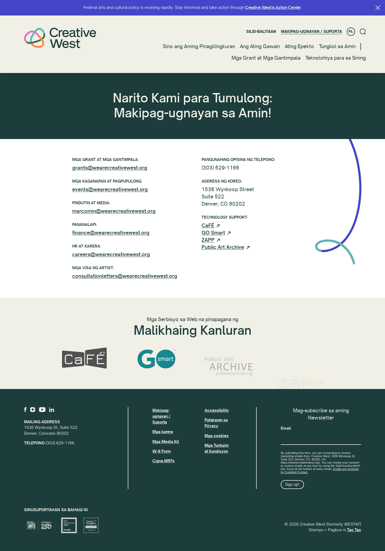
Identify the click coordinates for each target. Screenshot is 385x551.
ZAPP (208, 243)
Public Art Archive (223, 250)
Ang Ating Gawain (260, 46)
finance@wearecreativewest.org (110, 233)
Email (286, 428)
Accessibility (217, 410)
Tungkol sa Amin (337, 46)
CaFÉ (208, 229)
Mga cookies (217, 435)
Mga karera (162, 431)
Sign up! (292, 484)
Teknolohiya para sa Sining (335, 58)
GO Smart (213, 236)
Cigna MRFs (163, 460)
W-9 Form (161, 451)
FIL (351, 31)
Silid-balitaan (261, 31)
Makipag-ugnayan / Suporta (311, 31)
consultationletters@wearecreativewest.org (124, 276)
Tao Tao (354, 529)
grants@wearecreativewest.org (109, 168)
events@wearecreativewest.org (110, 189)
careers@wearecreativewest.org (111, 254)
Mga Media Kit (165, 441)
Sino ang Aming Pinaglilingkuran (199, 46)
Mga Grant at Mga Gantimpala (266, 58)
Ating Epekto (299, 46)
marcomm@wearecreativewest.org (114, 211)
